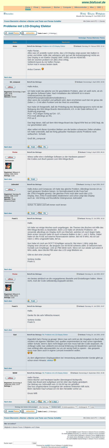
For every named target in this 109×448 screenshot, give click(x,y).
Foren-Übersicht (11, 21)
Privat (35, 7)
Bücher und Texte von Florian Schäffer (44, 21)
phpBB (47, 445)
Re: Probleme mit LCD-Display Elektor (55, 335)
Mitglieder (100, 14)
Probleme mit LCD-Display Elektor (27, 26)
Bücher (57, 7)
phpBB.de (64, 447)
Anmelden (8, 14)
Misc (92, 7)
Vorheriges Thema (84, 38)
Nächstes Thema (99, 38)
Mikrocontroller (81, 7)
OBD (99, 7)
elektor (50, 360)
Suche (91, 14)
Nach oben (8, 77)
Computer (67, 7)
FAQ (83, 14)
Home (27, 7)
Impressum (46, 7)
